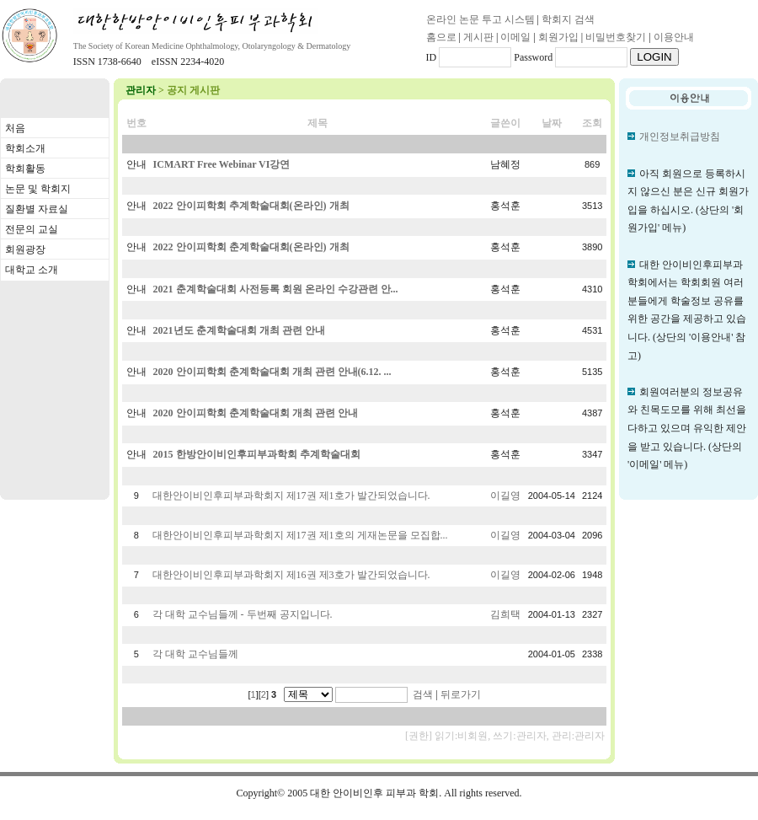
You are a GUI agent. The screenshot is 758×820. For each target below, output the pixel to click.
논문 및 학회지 (38, 189)
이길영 (505, 495)
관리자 (140, 90)
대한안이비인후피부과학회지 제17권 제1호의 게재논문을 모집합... (300, 535)
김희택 (505, 614)
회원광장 (25, 249)
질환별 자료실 (36, 209)
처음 (15, 128)
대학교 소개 (31, 270)
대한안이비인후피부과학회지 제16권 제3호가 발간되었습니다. (291, 575)
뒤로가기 (460, 694)
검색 (423, 694)
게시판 (478, 37)
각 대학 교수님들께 (195, 654)
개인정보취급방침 (679, 136)
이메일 (515, 37)
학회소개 (25, 148)
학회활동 (25, 168)
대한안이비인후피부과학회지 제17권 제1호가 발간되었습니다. (291, 495)
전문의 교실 (31, 229)
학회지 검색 (568, 19)
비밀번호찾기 (615, 37)
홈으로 (441, 37)
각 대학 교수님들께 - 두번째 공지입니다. (242, 614)
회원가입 (558, 37)
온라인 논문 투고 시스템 (480, 19)
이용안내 (674, 37)
